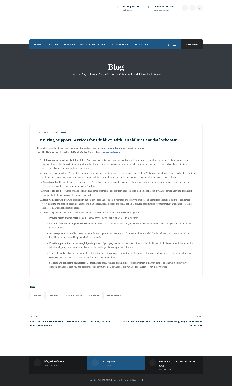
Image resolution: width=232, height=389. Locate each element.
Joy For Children (73, 296)
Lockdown (94, 296)
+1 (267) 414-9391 (130, 6)
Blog (83, 74)
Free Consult (191, 44)
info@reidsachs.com (162, 6)
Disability (53, 296)
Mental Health (114, 296)
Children (37, 296)
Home (74, 74)
